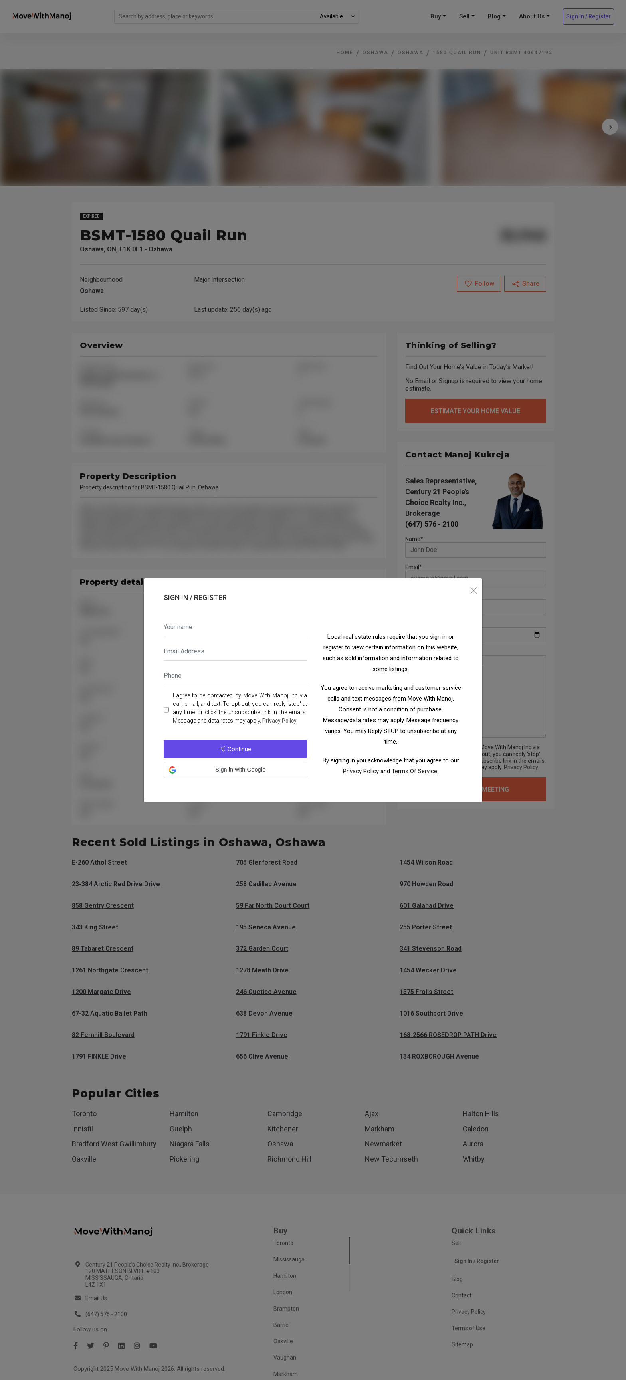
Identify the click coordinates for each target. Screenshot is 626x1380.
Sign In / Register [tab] (195, 597)
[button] (235, 770)
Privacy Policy (279, 720)
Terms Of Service (414, 771)
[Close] (474, 591)
